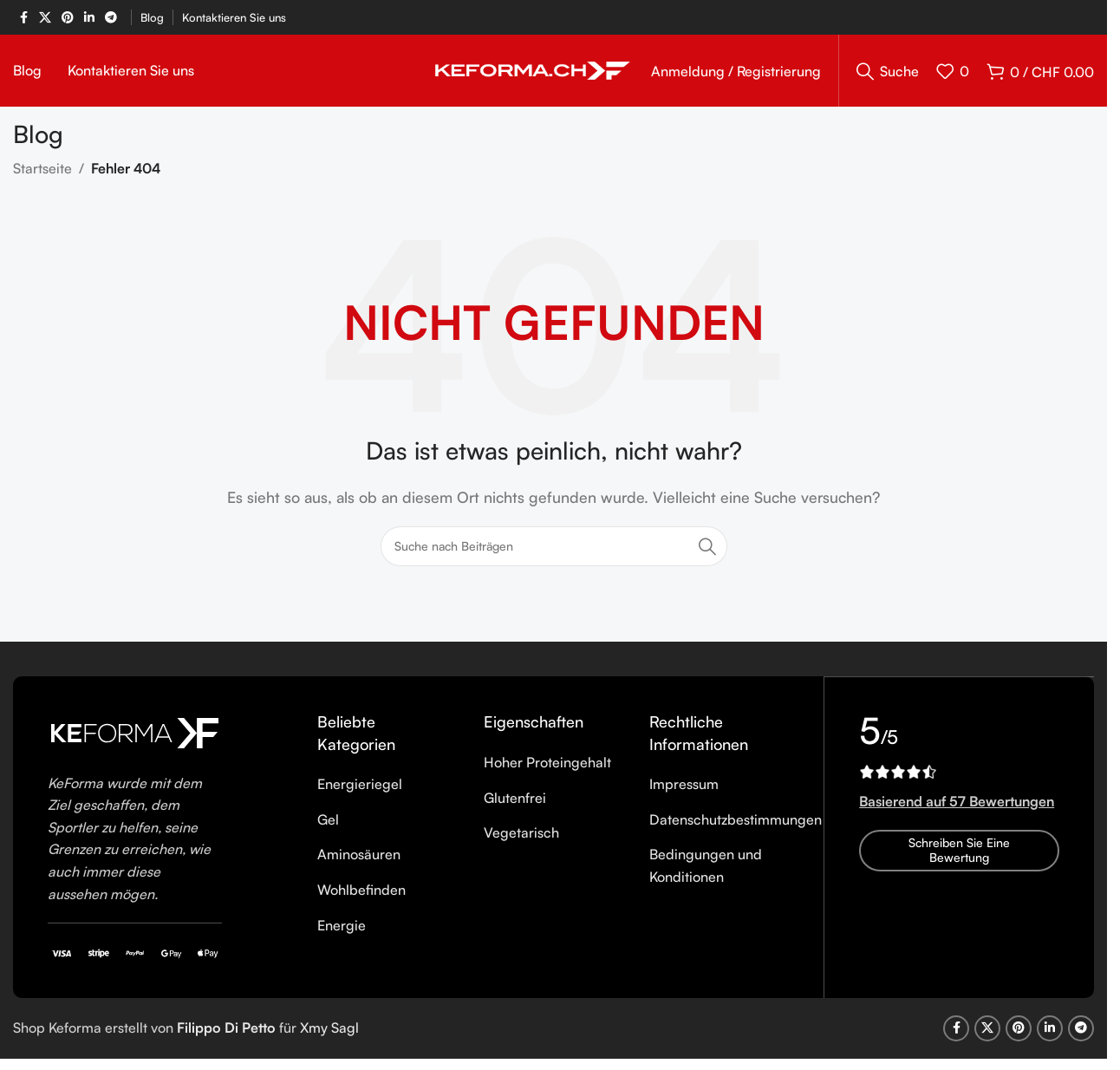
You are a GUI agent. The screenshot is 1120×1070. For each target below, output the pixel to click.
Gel (328, 824)
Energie (341, 930)
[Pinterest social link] (67, 17)
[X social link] (45, 17)
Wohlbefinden (361, 895)
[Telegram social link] (111, 17)
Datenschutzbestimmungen (735, 824)
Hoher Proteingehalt (547, 768)
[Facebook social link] (23, 17)
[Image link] (135, 737)
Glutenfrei (515, 803)
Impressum (684, 790)
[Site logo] (533, 72)
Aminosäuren (358, 860)
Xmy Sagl (329, 1033)
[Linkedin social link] (89, 17)
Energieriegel (359, 790)
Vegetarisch (521, 838)
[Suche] (888, 73)
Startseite (42, 174)
